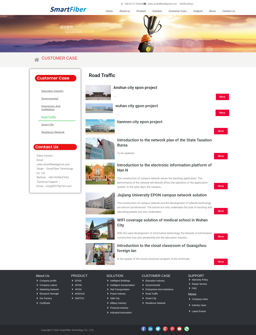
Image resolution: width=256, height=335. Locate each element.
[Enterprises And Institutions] (143, 289)
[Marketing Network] (37, 289)
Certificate (45, 303)
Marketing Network (49, 289)
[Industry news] (189, 305)
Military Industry (118, 303)
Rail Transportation (120, 289)
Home (109, 11)
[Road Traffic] (143, 293)
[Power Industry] (107, 293)
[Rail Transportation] (107, 289)
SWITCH (79, 298)
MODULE (80, 293)
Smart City (47, 124)
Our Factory (46, 298)
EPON (78, 280)
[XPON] (72, 289)
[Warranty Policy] (189, 279)
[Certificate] (37, 303)
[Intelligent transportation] (107, 285)
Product (141, 11)
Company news (200, 299)
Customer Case (178, 11)
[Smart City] (143, 298)
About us (124, 11)
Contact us (228, 11)
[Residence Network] (143, 303)
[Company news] (189, 299)
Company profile (48, 280)
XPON (78, 289)
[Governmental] (143, 285)
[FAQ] (189, 288)
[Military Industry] (107, 303)
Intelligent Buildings (120, 280)
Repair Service (199, 284)
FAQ (194, 288)
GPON (78, 285)
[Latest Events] (189, 311)
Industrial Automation (121, 312)
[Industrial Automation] (107, 312)
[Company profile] (37, 280)
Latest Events (199, 311)
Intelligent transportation (122, 285)
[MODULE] (72, 293)
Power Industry (118, 293)
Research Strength (49, 293)
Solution (157, 11)
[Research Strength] (37, 293)
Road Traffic (48, 117)
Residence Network (52, 132)
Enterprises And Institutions (50, 108)
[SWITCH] (72, 298)
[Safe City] (107, 298)
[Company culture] (37, 285)
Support (198, 11)
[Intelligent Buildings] (107, 280)
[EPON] (72, 280)
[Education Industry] (143, 280)
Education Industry (52, 91)
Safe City (115, 298)
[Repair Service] (189, 283)
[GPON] (72, 285)
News (212, 11)
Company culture (48, 285)
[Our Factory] (37, 298)
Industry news (199, 305)
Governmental (49, 98)
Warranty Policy (200, 279)
